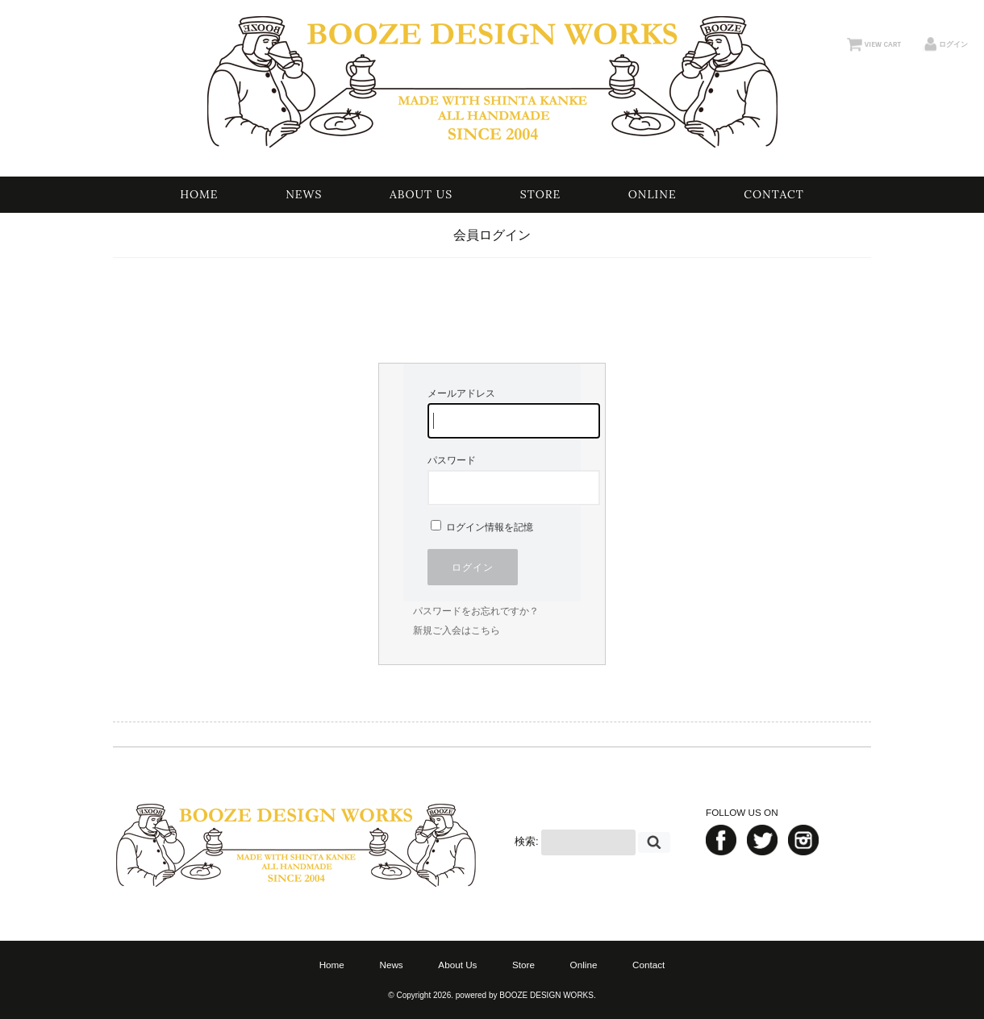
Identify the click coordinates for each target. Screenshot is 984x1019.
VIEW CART (883, 44)
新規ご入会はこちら (456, 630)
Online (652, 194)
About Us (421, 194)
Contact (774, 194)
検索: (527, 842)
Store (540, 194)
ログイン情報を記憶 (482, 527)
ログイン (953, 44)
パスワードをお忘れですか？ (476, 611)
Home (199, 194)
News (304, 194)
